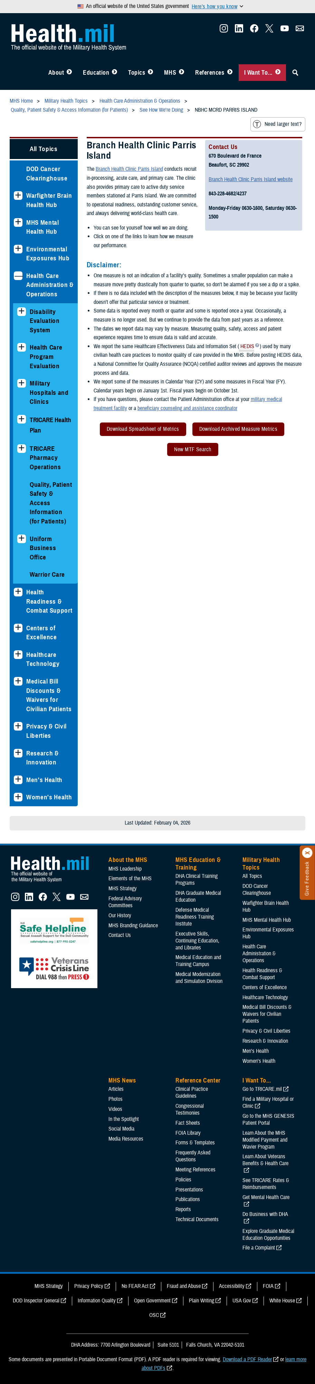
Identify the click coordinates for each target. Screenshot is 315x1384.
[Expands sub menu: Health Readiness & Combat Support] (18, 592)
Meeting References (195, 1169)
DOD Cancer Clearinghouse (47, 173)
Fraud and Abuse (184, 1286)
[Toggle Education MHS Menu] (114, 72)
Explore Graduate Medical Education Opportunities (268, 1235)
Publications (187, 1199)
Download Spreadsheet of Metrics (143, 429)
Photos (115, 1099)
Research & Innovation (42, 758)
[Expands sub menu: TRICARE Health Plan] (21, 419)
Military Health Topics (261, 863)
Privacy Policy (88, 1286)
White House (282, 1300)
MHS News (122, 1080)
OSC (154, 1315)
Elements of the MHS (130, 878)
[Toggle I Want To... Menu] (277, 72)
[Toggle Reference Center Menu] (229, 72)
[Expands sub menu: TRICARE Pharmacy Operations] (21, 448)
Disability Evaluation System (45, 321)
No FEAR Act (135, 1286)
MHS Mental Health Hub (42, 227)
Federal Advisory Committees (125, 902)
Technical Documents (197, 1219)
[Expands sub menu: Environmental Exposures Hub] (18, 249)
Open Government (152, 1300)
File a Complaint (258, 1247)
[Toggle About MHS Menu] (69, 72)
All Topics (44, 149)
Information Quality (97, 1300)
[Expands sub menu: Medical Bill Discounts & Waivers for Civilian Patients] (18, 681)
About (56, 72)
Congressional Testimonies (189, 1109)
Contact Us (119, 935)
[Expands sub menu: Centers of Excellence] (18, 628)
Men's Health (44, 780)
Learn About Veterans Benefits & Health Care (265, 1160)
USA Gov (241, 1300)
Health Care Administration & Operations (50, 285)
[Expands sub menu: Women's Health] (18, 797)
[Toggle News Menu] (181, 72)
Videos (115, 1109)
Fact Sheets (187, 1123)
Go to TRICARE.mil (262, 1089)
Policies (183, 1179)
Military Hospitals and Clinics (49, 392)
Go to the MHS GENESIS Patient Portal (268, 1119)
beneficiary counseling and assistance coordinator (187, 408)
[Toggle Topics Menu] (150, 72)
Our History (119, 915)
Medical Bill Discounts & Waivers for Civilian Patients (48, 695)
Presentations (189, 1189)
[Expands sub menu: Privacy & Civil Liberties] (18, 726)
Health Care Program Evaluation (46, 356)
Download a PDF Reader (247, 1359)
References (209, 72)
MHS (170, 72)
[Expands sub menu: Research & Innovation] (18, 753)
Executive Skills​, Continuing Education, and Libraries (197, 940)
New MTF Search (192, 449)
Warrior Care (47, 574)
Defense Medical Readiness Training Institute (194, 917)
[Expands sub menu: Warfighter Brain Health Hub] (18, 195)
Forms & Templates (195, 1142)
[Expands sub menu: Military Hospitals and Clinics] (21, 383)
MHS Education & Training (198, 863)
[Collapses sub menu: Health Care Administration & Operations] (18, 275)
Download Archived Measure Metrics (238, 429)
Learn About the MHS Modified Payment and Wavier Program (264, 1140)
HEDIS (246, 347)
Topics (136, 72)
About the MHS (127, 860)
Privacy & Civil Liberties (46, 731)
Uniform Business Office (43, 548)
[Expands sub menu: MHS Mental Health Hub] (18, 222)
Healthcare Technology (43, 659)
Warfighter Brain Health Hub (49, 200)
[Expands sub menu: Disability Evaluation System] (21, 311)
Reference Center (198, 1080)
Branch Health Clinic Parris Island (129, 169)
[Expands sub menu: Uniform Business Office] (21, 539)
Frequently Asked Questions (192, 1156)
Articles (116, 1089)
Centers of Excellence (41, 632)
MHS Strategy (122, 888)
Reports (183, 1209)
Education (96, 72)
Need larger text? (277, 124)
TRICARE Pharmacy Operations (45, 458)
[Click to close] (307, 853)
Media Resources (125, 1138)
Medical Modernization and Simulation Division (198, 978)
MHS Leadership (125, 868)
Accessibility (232, 1286)
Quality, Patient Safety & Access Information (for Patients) (51, 503)
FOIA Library (188, 1133)
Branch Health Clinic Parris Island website (251, 179)
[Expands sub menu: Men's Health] (18, 779)
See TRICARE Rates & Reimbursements (265, 1184)
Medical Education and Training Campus (198, 961)
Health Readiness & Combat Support (49, 601)
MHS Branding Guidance (133, 925)
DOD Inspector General (36, 1300)
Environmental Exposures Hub (48, 253)
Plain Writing (201, 1300)
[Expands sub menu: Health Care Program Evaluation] (21, 347)
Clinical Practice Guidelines (191, 1092)
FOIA (268, 1286)
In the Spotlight (123, 1119)
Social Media (121, 1128)
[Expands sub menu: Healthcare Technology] (18, 654)
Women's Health (49, 797)
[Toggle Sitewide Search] (295, 72)
